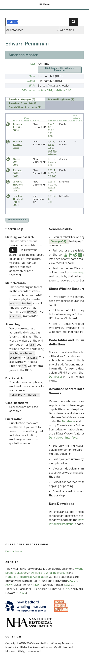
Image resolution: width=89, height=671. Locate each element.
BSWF (37, 584)
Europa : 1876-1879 (17, 173)
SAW (67, 584)
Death (31, 80)
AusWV (21, 593)
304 (50, 187)
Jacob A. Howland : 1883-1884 (18, 200)
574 (49, 90)
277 (54, 184)
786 (54, 176)
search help (17, 219)
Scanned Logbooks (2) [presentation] (60, 99)
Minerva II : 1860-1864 (17, 127)
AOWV (71, 580)
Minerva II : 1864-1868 (17, 144)
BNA (67, 589)
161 (54, 150)
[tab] (25, 99)
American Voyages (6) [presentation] (22, 99)
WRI (32, 64)
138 (50, 130)
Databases (56, 376)
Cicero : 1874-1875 (17, 162)
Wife (32, 85)
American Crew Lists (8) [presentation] (23, 103)
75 (49, 147)
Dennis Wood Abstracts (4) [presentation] (25, 107)
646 (68, 90)
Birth (32, 76)
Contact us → (13, 551)
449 (59, 90)
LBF (33, 589)
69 (49, 127)
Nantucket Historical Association (26, 576)
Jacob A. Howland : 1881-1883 (18, 186)
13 (51, 170)
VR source (28, 90)
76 (54, 153)
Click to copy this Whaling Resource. (59, 69)
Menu (44, 4)
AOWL (9, 584)
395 (50, 133)
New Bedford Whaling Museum (48, 572)
